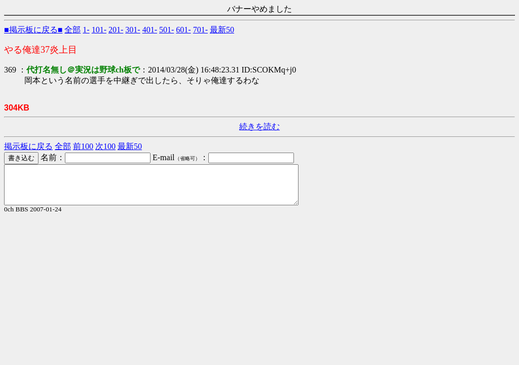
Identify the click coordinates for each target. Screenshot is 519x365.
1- (86, 29)
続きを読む (259, 126)
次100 (105, 146)
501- (166, 29)
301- (132, 29)
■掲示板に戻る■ (33, 29)
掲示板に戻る (28, 146)
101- (99, 29)
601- (183, 29)
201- (115, 29)
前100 (83, 146)
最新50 (222, 29)
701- (200, 29)
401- (149, 29)
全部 (72, 29)
